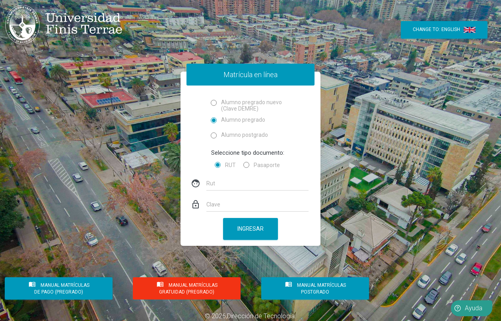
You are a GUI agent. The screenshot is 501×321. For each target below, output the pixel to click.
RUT (230, 165)
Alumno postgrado (239, 135)
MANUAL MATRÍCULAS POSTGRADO (315, 287)
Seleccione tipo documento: (247, 152)
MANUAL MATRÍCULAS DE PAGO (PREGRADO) (58, 287)
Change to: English (444, 30)
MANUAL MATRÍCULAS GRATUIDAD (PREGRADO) (187, 287)
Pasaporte (267, 165)
